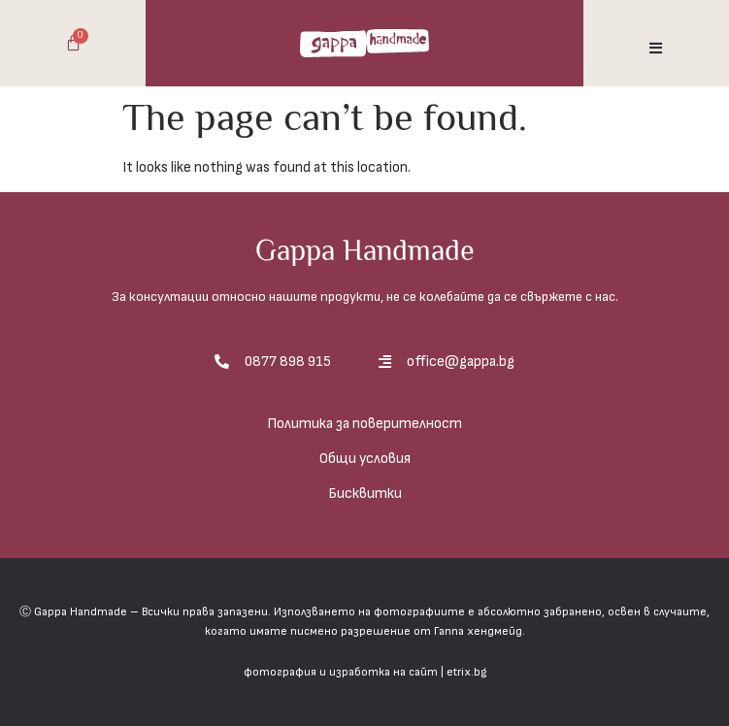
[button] (656, 48)
